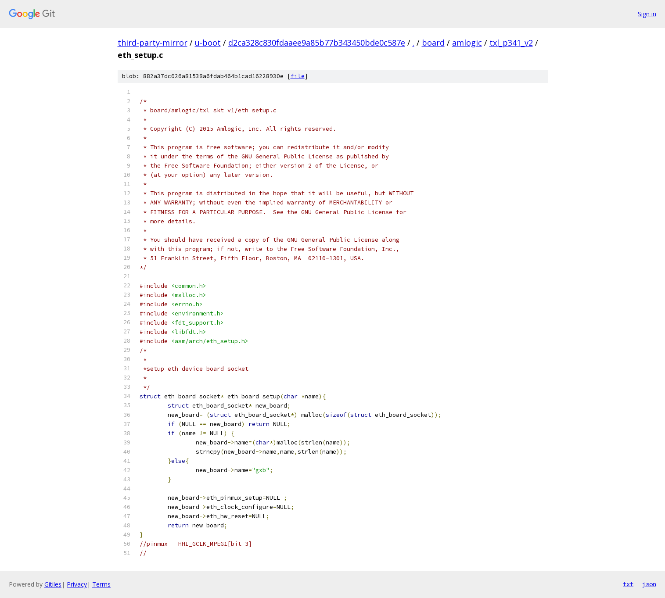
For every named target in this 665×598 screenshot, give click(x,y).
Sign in (647, 14)
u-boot (208, 42)
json (649, 584)
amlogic (467, 42)
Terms (101, 584)
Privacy (77, 584)
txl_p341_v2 (511, 42)
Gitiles (52, 584)
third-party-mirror (152, 42)
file (298, 76)
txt (628, 584)
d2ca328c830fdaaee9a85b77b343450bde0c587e (316, 42)
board (433, 42)
